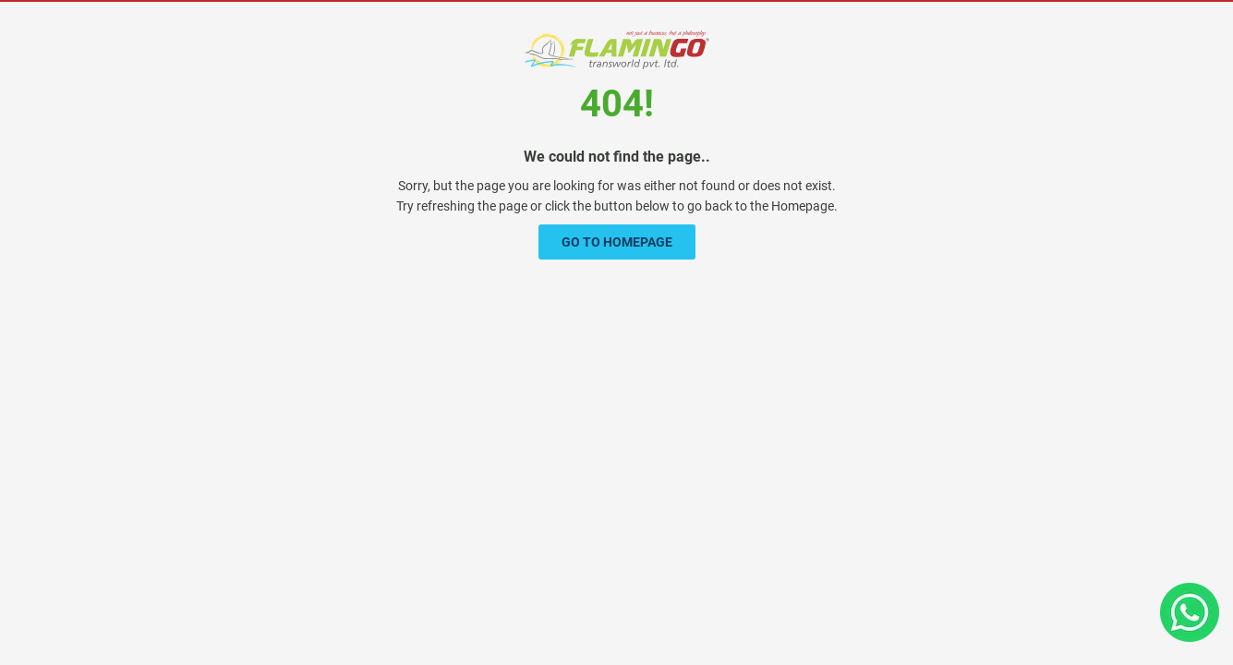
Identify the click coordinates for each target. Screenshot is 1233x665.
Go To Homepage (617, 242)
